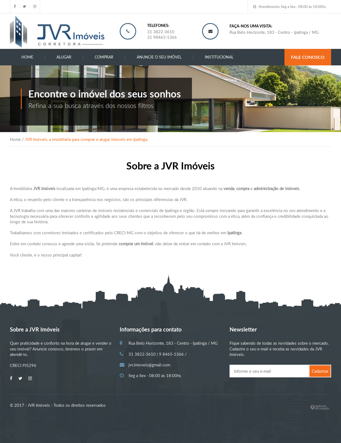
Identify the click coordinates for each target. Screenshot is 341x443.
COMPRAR (104, 57)
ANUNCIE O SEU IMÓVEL (159, 57)
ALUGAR (64, 57)
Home (27, 57)
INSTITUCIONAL (219, 57)
